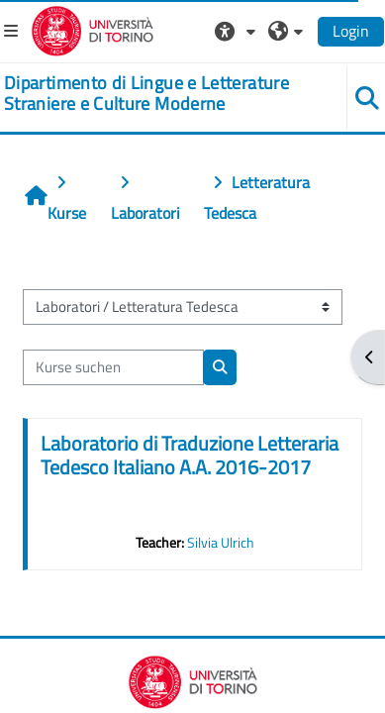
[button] (237, 31)
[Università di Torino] (92, 29)
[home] (160, 93)
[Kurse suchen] (113, 367)
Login (351, 31)
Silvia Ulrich (220, 543)
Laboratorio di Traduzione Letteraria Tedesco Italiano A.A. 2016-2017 (189, 455)
